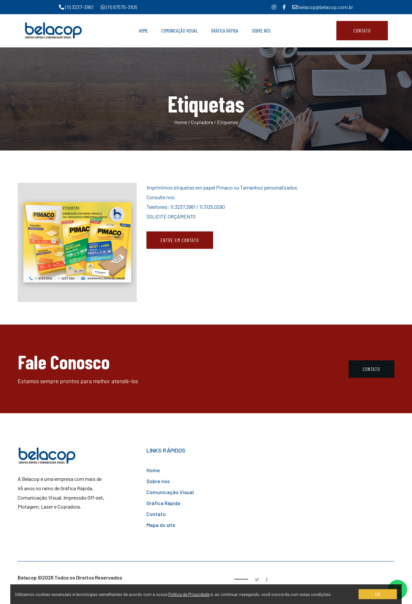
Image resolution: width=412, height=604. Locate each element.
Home (143, 30)
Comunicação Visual (179, 30)
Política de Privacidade (189, 594)
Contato (362, 30)
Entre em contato (180, 240)
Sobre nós (158, 481)
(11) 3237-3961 (76, 7)
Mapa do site (160, 525)
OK (377, 594)
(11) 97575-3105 (119, 7)
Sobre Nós (261, 30)
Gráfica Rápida (225, 30)
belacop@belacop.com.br (322, 7)
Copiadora (202, 122)
